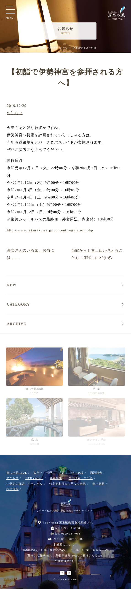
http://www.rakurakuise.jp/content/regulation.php (50, 230)
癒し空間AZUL (16, 472)
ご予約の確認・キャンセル (24, 483)
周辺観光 (96, 472)
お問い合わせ (34, 478)
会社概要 (98, 483)
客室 (37, 472)
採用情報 (12, 489)
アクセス (12, 478)
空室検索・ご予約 (81, 478)
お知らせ (15, 113)
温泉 (62, 472)
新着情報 (56, 478)
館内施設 (77, 472)
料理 (49, 472)
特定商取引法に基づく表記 (67, 483)
